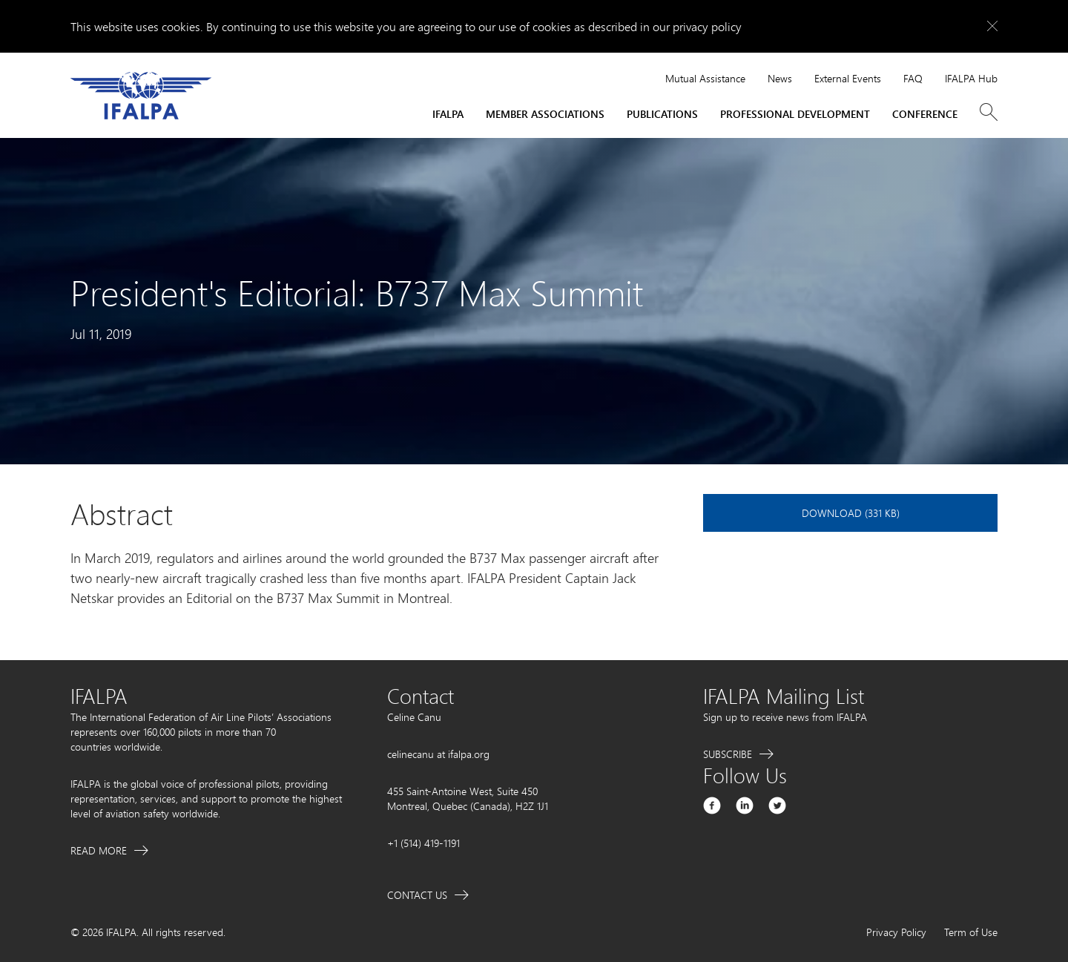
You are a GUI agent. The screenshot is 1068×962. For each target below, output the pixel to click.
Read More (98, 850)
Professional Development (795, 114)
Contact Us (417, 895)
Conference (924, 114)
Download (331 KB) (851, 513)
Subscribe (727, 754)
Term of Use (971, 932)
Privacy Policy (896, 932)
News (780, 78)
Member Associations (545, 114)
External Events (847, 78)
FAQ (913, 78)
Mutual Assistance (705, 78)
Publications (662, 114)
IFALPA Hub (971, 78)
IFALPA (448, 114)
